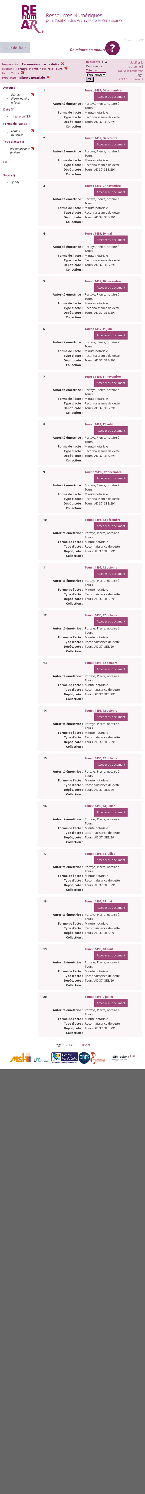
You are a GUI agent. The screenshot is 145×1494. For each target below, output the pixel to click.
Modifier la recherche (135, 65)
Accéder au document (111, 97)
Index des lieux (15, 47)
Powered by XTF (134, 40)
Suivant (138, 79)
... (131, 79)
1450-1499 (18, 117)
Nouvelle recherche (130, 71)
